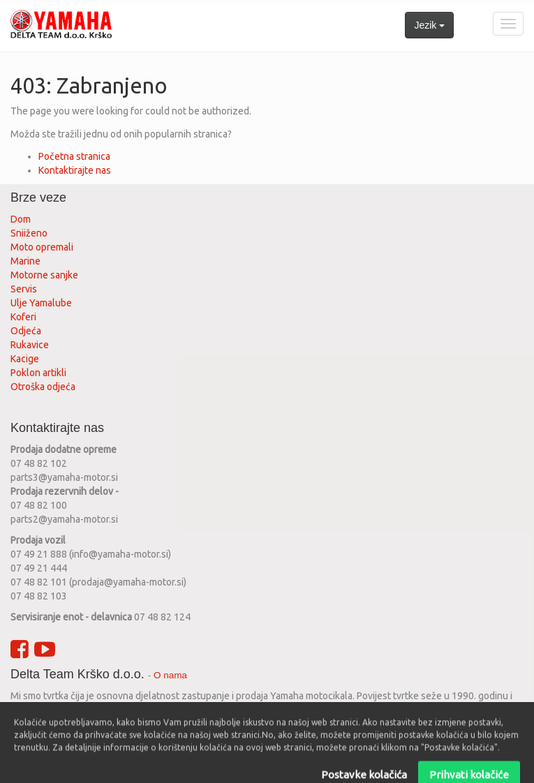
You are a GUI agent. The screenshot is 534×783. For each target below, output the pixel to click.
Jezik (429, 25)
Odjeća (25, 330)
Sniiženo (28, 233)
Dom (20, 219)
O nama (170, 675)
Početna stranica (74, 156)
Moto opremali (41, 247)
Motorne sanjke (44, 275)
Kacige (24, 358)
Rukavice (29, 344)
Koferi (23, 316)
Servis (24, 288)
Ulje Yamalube (41, 302)
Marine (25, 261)
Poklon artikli (38, 372)
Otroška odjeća (42, 386)
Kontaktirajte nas (74, 170)
